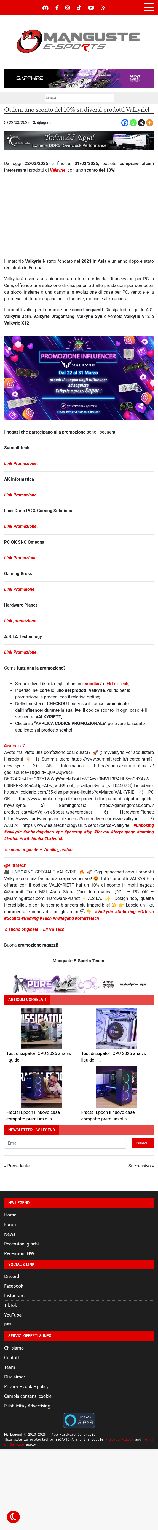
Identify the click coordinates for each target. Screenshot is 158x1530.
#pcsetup (73, 832)
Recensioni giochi (21, 1243)
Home (10, 1214)
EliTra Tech (117, 683)
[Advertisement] (79, 218)
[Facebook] (124, 122)
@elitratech (15, 865)
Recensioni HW (19, 1253)
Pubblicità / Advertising (27, 1405)
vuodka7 (93, 683)
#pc (59, 832)
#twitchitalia (31, 838)
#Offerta (146, 911)
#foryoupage (123, 832)
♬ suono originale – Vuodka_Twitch (38, 849)
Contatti (12, 1357)
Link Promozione (20, 463)
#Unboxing (125, 911)
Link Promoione (19, 589)
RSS (8, 1324)
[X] (141, 122)
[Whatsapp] (133, 122)
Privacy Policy (119, 1439)
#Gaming (30, 918)
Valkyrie (57, 170)
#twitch (11, 838)
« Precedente (17, 1165)
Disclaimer (14, 1376)
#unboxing (144, 825)
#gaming (145, 832)
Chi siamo (14, 1347)
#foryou (101, 832)
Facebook (13, 1286)
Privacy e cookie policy (26, 1386)
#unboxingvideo (38, 832)
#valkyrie (13, 832)
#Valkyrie (104, 911)
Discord (11, 1276)
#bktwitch (53, 838)
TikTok (10, 1305)
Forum (10, 1224)
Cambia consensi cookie (28, 1396)
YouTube (13, 1315)
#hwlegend (63, 918)
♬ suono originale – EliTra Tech (34, 929)
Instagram (14, 1295)
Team (9, 1367)
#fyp (88, 832)
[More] (149, 122)
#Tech (46, 918)
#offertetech (87, 918)
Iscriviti (143, 1143)
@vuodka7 (14, 745)
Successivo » (141, 1165)
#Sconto (12, 918)
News (9, 1234)
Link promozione (20, 620)
